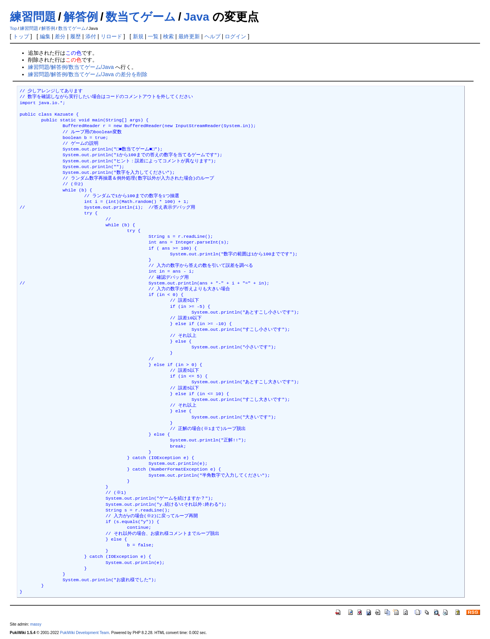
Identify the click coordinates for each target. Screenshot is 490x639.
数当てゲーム (141, 16)
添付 (90, 36)
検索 (168, 36)
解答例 (81, 16)
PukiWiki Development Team (84, 633)
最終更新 (189, 36)
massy (35, 624)
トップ (21, 36)
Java (196, 16)
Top (13, 28)
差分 (60, 36)
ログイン (235, 36)
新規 (138, 36)
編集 (45, 36)
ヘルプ (212, 36)
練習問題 (33, 16)
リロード (111, 36)
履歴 (75, 36)
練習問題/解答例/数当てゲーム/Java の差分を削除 (87, 74)
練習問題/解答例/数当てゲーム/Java (71, 67)
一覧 (153, 36)
